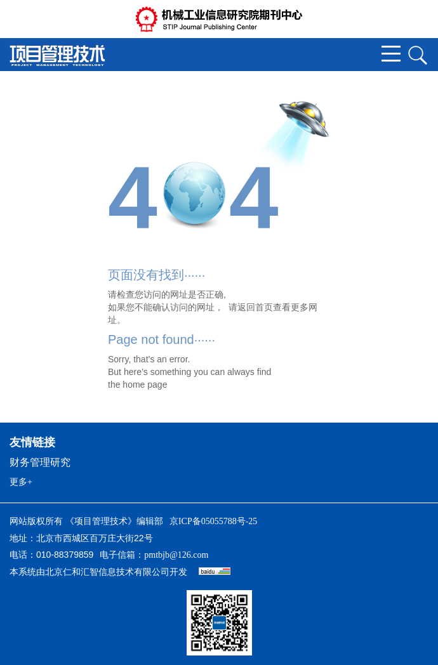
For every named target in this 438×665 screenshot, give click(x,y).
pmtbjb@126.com (176, 555)
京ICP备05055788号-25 (213, 521)
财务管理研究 (40, 462)
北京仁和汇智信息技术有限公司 (107, 572)
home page (145, 384)
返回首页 (255, 307)
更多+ (21, 482)
